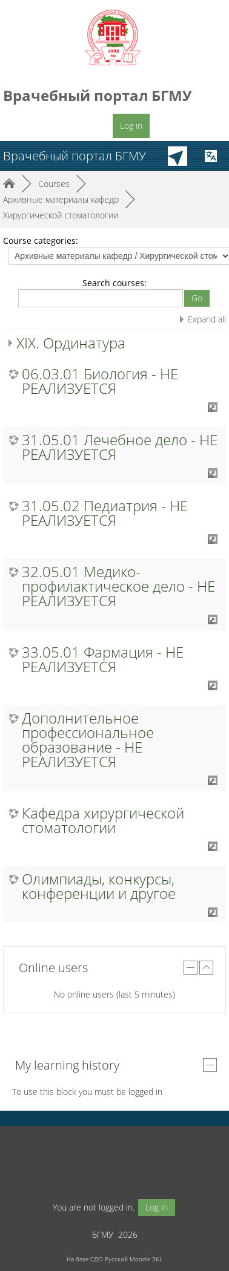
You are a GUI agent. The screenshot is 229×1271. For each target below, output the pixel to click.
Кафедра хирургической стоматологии (103, 820)
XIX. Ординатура (70, 343)
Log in (131, 125)
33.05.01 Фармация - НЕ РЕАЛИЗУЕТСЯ (103, 659)
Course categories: (40, 240)
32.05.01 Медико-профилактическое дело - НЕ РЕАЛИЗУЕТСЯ (118, 586)
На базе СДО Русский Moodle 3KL (114, 1259)
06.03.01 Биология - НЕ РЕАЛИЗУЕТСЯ (100, 381)
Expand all (207, 319)
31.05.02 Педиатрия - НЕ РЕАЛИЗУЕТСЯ (105, 513)
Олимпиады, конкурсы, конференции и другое (99, 886)
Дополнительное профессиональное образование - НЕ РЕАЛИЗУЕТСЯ (88, 740)
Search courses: (114, 283)
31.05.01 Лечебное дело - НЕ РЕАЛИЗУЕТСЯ (119, 447)
